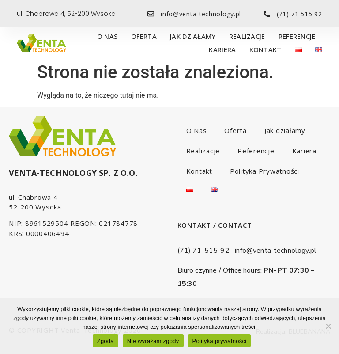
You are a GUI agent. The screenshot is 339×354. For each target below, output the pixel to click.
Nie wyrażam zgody (153, 341)
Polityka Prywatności (264, 171)
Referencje (297, 36)
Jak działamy (193, 36)
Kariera (222, 49)
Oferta (144, 36)
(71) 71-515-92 (206, 250)
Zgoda (105, 341)
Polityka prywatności (219, 341)
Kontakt (265, 49)
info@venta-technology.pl (275, 250)
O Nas (107, 36)
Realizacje (247, 36)
